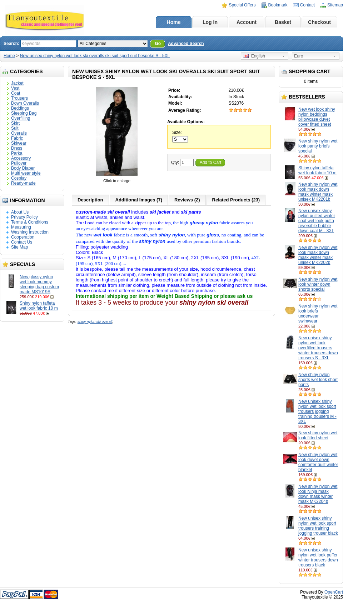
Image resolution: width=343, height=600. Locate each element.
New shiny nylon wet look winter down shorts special (317, 284)
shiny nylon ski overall (95, 322)
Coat (15, 93)
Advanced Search (186, 43)
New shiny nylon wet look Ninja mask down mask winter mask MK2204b (317, 494)
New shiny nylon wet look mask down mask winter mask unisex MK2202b (317, 255)
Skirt (15, 123)
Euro (298, 56)
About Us (20, 212)
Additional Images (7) (138, 199)
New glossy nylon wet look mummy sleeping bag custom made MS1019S (39, 284)
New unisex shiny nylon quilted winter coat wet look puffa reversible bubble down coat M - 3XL (316, 220)
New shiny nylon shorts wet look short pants (318, 379)
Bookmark (278, 5)
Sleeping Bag (23, 113)
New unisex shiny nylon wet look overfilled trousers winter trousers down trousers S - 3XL (318, 347)
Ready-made (23, 183)
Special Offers (242, 5)
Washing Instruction (30, 232)
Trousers (19, 98)
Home (174, 22)
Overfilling (20, 118)
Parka (16, 153)
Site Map (19, 247)
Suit (15, 128)
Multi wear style (26, 173)
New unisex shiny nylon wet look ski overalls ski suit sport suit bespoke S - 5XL (95, 55)
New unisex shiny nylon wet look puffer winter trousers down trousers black (318, 558)
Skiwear (18, 143)
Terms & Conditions (29, 222)
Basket (283, 22)
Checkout (319, 22)
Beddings (20, 108)
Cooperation (22, 237)
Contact (307, 5)
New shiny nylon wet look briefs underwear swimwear (317, 314)
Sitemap (335, 5)
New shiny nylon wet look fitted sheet (317, 435)
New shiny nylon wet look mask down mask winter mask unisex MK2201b (317, 192)
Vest (15, 88)
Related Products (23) (236, 199)
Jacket (17, 83)
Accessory (21, 158)
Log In (210, 22)
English (254, 56)
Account (247, 22)
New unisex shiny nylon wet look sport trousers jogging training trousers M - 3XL (317, 411)
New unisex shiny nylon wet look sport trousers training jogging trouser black (318, 526)
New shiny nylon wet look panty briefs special (317, 146)
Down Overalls (25, 103)
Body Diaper (23, 168)
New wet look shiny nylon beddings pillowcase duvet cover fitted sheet (316, 117)
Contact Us (21, 242)
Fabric (17, 138)
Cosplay (18, 178)
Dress (16, 148)
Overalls (19, 133)
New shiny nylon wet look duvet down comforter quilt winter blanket (318, 462)
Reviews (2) (187, 199)
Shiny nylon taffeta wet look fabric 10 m (39, 306)
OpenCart (333, 592)
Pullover (18, 163)
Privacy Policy (24, 217)
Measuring (21, 227)
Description (90, 199)
